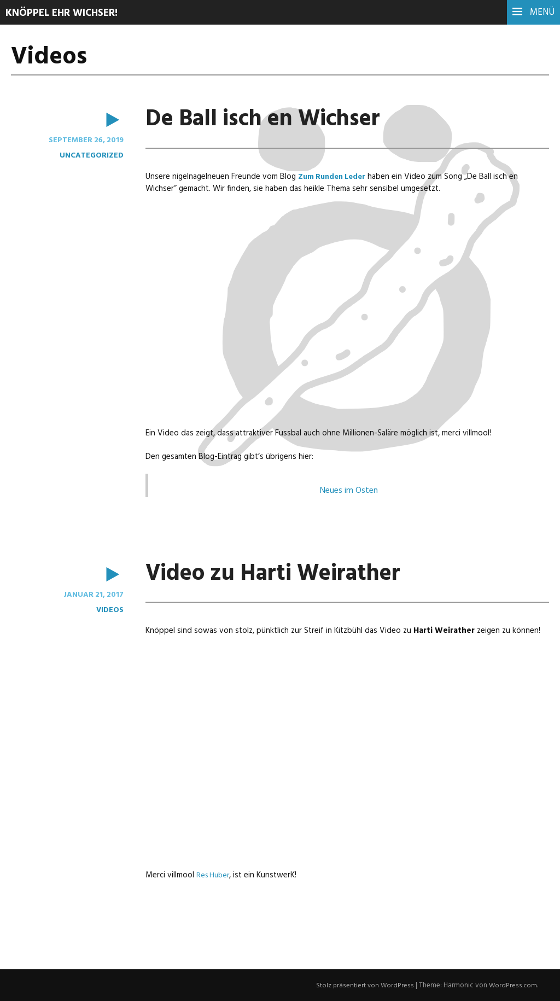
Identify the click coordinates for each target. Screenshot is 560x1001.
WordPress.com (513, 985)
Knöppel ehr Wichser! (66, 13)
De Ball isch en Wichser (272, 119)
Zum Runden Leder (335, 176)
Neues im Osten (349, 490)
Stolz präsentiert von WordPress (365, 985)
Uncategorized (91, 155)
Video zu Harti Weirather (284, 573)
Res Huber (214, 874)
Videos (109, 609)
